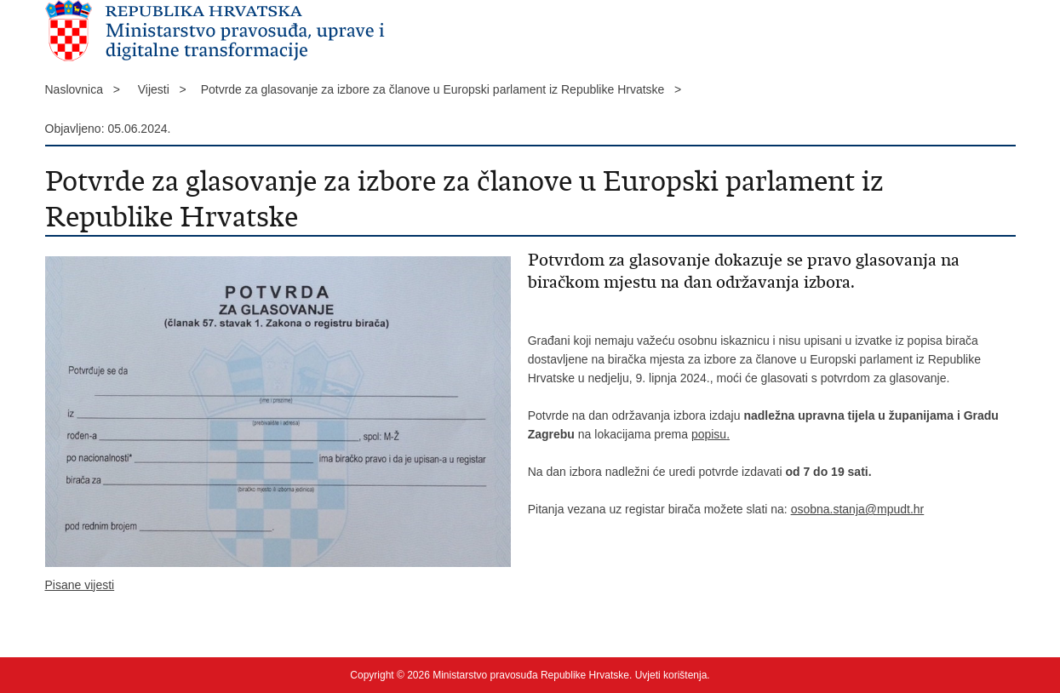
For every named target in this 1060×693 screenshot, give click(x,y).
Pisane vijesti (80, 585)
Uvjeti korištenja (671, 675)
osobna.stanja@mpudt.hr (858, 509)
